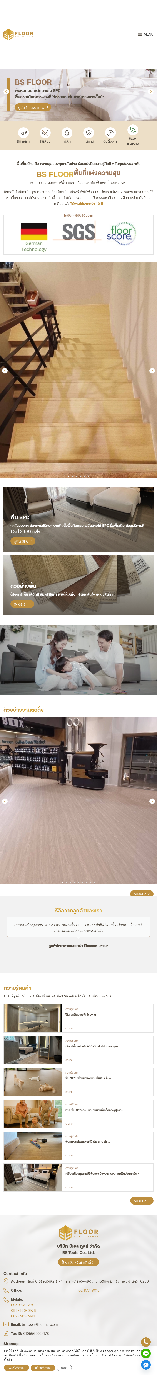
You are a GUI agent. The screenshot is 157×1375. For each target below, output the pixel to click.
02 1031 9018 (89, 1290)
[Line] (146, 1353)
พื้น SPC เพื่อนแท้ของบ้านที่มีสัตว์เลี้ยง (88, 1078)
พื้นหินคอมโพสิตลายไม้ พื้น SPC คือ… (87, 1141)
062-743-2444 (23, 1316)
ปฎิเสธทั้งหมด (43, 1368)
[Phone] (146, 1342)
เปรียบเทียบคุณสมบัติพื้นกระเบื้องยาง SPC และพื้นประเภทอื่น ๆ (102, 1173)
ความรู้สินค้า (71, 1008)
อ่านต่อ (69, 1028)
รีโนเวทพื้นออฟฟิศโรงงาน (80, 1014)
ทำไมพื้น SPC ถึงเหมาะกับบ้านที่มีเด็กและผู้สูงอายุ (94, 1109)
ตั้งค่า (8, 1359)
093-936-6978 (23, 1310)
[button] (146, 34)
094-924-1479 (22, 1304)
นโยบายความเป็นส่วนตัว (38, 1355)
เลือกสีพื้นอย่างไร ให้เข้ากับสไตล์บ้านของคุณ (91, 1046)
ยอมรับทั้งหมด (16, 1368)
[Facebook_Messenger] (146, 1365)
